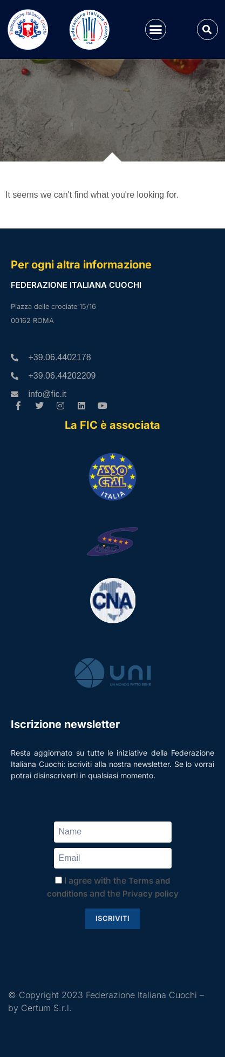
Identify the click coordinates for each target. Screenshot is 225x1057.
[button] (156, 30)
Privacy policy (150, 893)
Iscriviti (112, 918)
